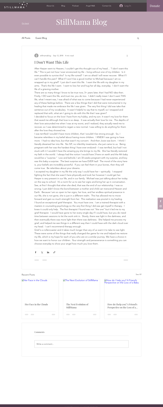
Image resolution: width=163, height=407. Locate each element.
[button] (138, 38)
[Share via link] (54, 252)
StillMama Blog (81, 22)
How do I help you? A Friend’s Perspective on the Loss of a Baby (122, 306)
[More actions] (127, 55)
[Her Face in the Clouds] (40, 289)
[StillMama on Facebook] (160, 201)
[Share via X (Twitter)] (42, 252)
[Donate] (155, 5)
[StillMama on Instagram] (160, 206)
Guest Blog (41, 38)
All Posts (26, 38)
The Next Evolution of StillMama (77, 306)
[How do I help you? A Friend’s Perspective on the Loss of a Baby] (122, 289)
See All (138, 274)
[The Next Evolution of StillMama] (81, 289)
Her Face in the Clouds (36, 304)
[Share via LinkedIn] (48, 252)
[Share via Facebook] (35, 252)
